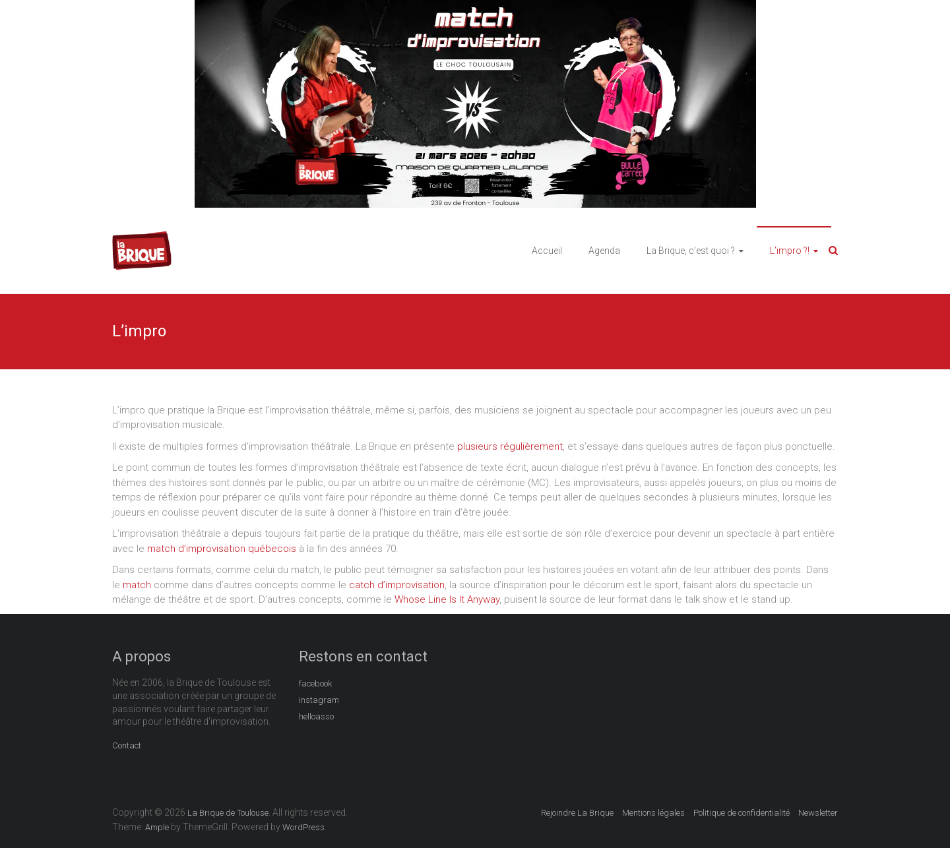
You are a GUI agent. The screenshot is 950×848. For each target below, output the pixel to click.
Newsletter (818, 813)
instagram (319, 700)
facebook (315, 683)
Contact (126, 745)
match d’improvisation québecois (221, 549)
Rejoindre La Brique (577, 813)
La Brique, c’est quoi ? (691, 250)
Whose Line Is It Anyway (447, 599)
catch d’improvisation (397, 585)
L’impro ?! (789, 250)
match (137, 585)
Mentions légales (653, 813)
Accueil (547, 250)
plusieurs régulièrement (510, 446)
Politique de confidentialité (741, 813)
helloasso (316, 716)
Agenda (604, 250)
